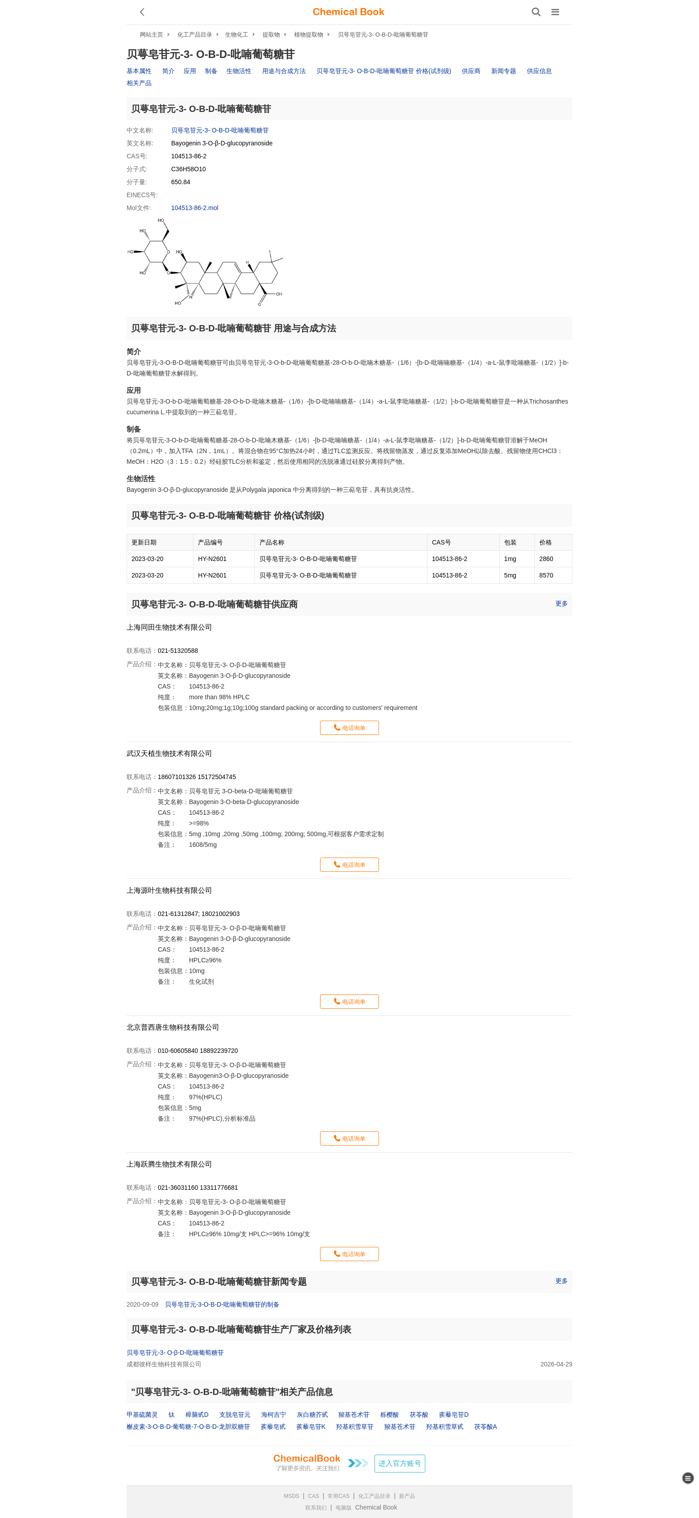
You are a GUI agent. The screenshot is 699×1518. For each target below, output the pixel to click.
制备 (211, 71)
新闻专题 (503, 71)
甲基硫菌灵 (142, 1414)
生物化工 (236, 34)
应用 (190, 71)
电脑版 (344, 1508)
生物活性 (238, 71)
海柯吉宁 (273, 1414)
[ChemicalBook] (348, 12)
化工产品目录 (194, 34)
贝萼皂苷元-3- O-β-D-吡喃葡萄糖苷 (175, 1352)
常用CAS (339, 1496)
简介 (168, 71)
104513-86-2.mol (194, 207)
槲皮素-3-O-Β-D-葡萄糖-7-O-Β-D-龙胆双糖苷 (188, 1426)
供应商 (471, 71)
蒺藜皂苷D (454, 1414)
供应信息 (539, 71)
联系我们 (316, 1508)
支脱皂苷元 (235, 1414)
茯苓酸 (419, 1414)
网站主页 (151, 34)
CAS (313, 1496)
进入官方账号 (399, 1463)
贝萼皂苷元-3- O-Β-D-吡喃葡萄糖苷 (383, 34)
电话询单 (354, 728)
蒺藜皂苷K (310, 1426)
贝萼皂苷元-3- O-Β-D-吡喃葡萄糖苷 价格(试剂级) (384, 71)
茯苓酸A (485, 1426)
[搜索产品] (536, 12)
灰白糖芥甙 (312, 1414)
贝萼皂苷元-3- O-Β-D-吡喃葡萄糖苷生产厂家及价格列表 (241, 1329)
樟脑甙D (197, 1414)
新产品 (407, 1496)
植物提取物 (308, 34)
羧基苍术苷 (354, 1414)
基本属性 (139, 71)
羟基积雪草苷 (355, 1426)
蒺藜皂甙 (273, 1426)
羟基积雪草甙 (445, 1426)
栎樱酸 (389, 1414)
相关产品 (139, 83)
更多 (561, 603)
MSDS (292, 1496)
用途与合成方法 (284, 71)
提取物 (271, 34)
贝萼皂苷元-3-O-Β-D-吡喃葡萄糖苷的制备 (222, 1304)
